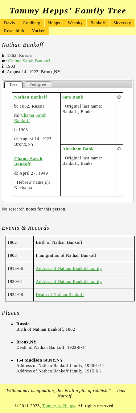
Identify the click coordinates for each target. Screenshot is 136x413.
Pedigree (37, 84)
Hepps (54, 22)
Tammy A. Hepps (58, 405)
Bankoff (98, 22)
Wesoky (75, 22)
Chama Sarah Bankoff (29, 60)
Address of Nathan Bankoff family (69, 268)
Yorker (38, 30)
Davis (9, 22)
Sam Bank (72, 97)
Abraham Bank (78, 148)
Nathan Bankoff (30, 97)
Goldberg (32, 22)
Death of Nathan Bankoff (60, 294)
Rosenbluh (14, 30)
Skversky (122, 22)
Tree (13, 84)
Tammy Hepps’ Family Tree (67, 10)
